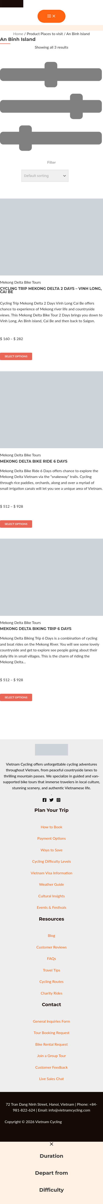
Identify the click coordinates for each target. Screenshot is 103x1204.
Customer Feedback (51, 1067)
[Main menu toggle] (51, 16)
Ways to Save (51, 850)
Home (18, 33)
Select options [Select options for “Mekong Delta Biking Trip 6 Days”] (16, 697)
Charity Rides (51, 993)
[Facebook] (44, 800)
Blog (51, 935)
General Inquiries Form (51, 1021)
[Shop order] (45, 176)
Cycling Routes (51, 981)
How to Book (51, 827)
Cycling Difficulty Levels (51, 861)
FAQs (51, 958)
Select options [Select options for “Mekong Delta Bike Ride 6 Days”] (16, 524)
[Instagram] (58, 800)
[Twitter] (51, 800)
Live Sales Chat (51, 1078)
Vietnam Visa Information (51, 873)
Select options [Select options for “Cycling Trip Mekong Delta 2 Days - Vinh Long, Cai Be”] (16, 356)
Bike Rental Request (51, 1044)
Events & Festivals (51, 907)
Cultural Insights (51, 896)
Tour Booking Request (51, 1032)
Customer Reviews (51, 947)
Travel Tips (51, 970)
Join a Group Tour (51, 1055)
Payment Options (51, 838)
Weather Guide (51, 884)
